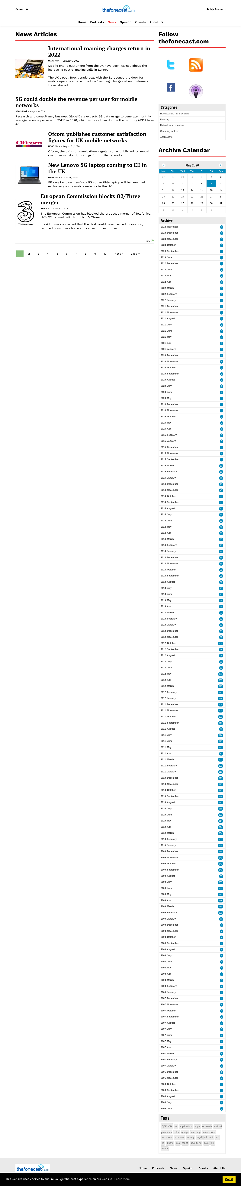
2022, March (167, 288)
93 (221, 876)
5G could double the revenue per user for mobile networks (76, 102)
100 (220, 680)
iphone (170, 1143)
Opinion (125, 22)
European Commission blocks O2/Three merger (90, 199)
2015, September (170, 459)
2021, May (166, 337)
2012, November (169, 637)
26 (221, 478)
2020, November (169, 361)
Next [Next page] (117, 253)
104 (220, 833)
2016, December (169, 404)
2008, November (169, 931)
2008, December (169, 925)
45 (221, 490)
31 (221, 509)
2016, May (166, 422)
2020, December (169, 355)
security (190, 1137)
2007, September (170, 1016)
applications (186, 1126)
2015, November (169, 453)
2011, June (166, 741)
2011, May (166, 747)
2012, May (166, 673)
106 (220, 705)
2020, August (168, 379)
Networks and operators (172, 125)
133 (220, 674)
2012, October (168, 643)
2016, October (168, 416)
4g (163, 1143)
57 (221, 582)
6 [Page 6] (67, 253)
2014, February (169, 545)
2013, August (168, 582)
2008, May (166, 967)
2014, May (166, 527)
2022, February (169, 294)
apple (197, 1126)
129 (220, 698)
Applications (166, 137)
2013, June (166, 594)
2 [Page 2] (29, 253)
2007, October (168, 1010)
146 (220, 858)
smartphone (208, 1132)
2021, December (169, 306)
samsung (196, 1132)
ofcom (165, 1148)
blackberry (167, 1137)
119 (220, 723)
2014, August (168, 508)
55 (221, 533)
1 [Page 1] (20, 253)
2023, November (169, 239)
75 (221, 588)
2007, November (169, 1004)
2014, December (169, 484)
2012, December (169, 631)
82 (221, 754)
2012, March (167, 686)
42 (221, 502)
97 (221, 619)
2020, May (166, 398)
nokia (176, 1132)
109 (220, 711)
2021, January (168, 349)
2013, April (166, 606)
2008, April (166, 974)
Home (82, 22)
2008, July (166, 955)
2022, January (168, 300)
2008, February (169, 986)
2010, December (169, 778)
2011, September (170, 723)
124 (220, 735)
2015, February (169, 471)
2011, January (168, 771)
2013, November (169, 563)
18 (221, 472)
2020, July (166, 386)
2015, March (167, 465)
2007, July (166, 1029)
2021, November (169, 312)
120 (220, 741)
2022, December (169, 263)
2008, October (168, 937)
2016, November (169, 410)
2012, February (169, 692)
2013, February (169, 618)
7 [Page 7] (76, 253)
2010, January (168, 845)
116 (220, 772)
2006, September (170, 1090)
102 (220, 643)
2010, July (166, 808)
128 (220, 815)
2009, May (166, 894)
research (207, 1126)
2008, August (168, 949)
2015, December (169, 447)
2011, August (168, 729)
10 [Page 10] (105, 253)
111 (220, 803)
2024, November (169, 226)
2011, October (168, 716)
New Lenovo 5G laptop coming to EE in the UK (97, 168)
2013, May (166, 600)
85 (221, 552)
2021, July (166, 324)
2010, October (168, 790)
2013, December (169, 557)
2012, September (170, 649)
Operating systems (169, 131)
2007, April (166, 1047)
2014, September (170, 502)
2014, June (166, 520)
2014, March (167, 539)
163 (220, 907)
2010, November (169, 784)
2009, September (170, 869)
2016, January (168, 441)
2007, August (168, 1023)
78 (221, 545)
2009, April (166, 900)
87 (221, 637)
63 (221, 539)
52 (221, 527)
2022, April (166, 282)
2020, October (168, 367)
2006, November (169, 1078)
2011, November (169, 710)
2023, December (169, 232)
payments (166, 1132)
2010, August (168, 802)
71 (221, 570)
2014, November (169, 490)
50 (221, 521)
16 (221, 466)
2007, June (166, 1035)
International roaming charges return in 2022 (99, 51)
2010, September (170, 796)
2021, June (166, 331)
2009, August (168, 876)
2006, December (169, 1072)
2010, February (169, 839)
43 (221, 515)
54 (221, 496)
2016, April (166, 428)
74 (221, 607)
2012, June (166, 667)
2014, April (166, 533)
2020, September (170, 373)
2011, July (166, 735)
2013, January (168, 624)
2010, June (166, 814)
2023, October (168, 245)
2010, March (167, 833)
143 (220, 846)
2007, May (166, 1041)
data (206, 1143)
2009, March (167, 906)
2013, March (167, 612)
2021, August (168, 318)
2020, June (166, 392)
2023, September (170, 251)
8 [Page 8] (85, 253)
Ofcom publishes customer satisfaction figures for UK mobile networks (97, 137)
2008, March (167, 980)
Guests (140, 22)
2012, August (168, 655)
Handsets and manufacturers (174, 113)
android (218, 1126)
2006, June (166, 1108)
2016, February (169, 435)
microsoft (209, 1137)
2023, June (166, 257)
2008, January (168, 992)
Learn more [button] (122, 1179)
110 (220, 686)
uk (176, 1126)
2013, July (166, 588)
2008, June (166, 961)
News (112, 22)
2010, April (166, 827)
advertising (196, 1143)
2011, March (167, 759)
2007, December (169, 998)
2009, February (169, 912)
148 (220, 870)
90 (221, 729)
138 (220, 766)
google (185, 1132)
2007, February (169, 1059)
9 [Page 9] (95, 253)
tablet (185, 1143)
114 (220, 821)
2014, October (168, 496)
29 (221, 919)
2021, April (166, 343)
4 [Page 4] (48, 253)
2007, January (168, 1065)
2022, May (166, 275)
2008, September (170, 943)
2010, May (166, 820)
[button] (22, 9)
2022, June (166, 269)
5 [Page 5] (57, 253)
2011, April (166, 753)
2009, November (169, 857)
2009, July (166, 882)
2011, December (169, 704)
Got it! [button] (229, 1179)
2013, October (168, 569)
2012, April (166, 680)
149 (220, 864)
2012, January (168, 698)
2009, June (166, 888)
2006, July (166, 1102)
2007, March (167, 1053)
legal (199, 1137)
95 (221, 625)
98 (221, 650)
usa (178, 1143)
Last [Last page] (134, 253)
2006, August (168, 1096)
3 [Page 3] (38, 253)
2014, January (168, 551)
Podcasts (97, 22)
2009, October (168, 863)
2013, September (170, 575)
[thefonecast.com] (118, 8)
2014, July (166, 514)
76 (221, 576)
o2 (217, 1137)
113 (220, 692)
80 (221, 668)
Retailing (164, 119)
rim (212, 1143)
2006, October (168, 1084)
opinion (167, 1126)
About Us (156, 22)
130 (220, 717)
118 (220, 778)
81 (221, 631)
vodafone (179, 1137)
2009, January (168, 918)
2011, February (169, 765)
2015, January (168, 478)
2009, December (169, 851)
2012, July (166, 661)
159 (220, 882)
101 (220, 760)
